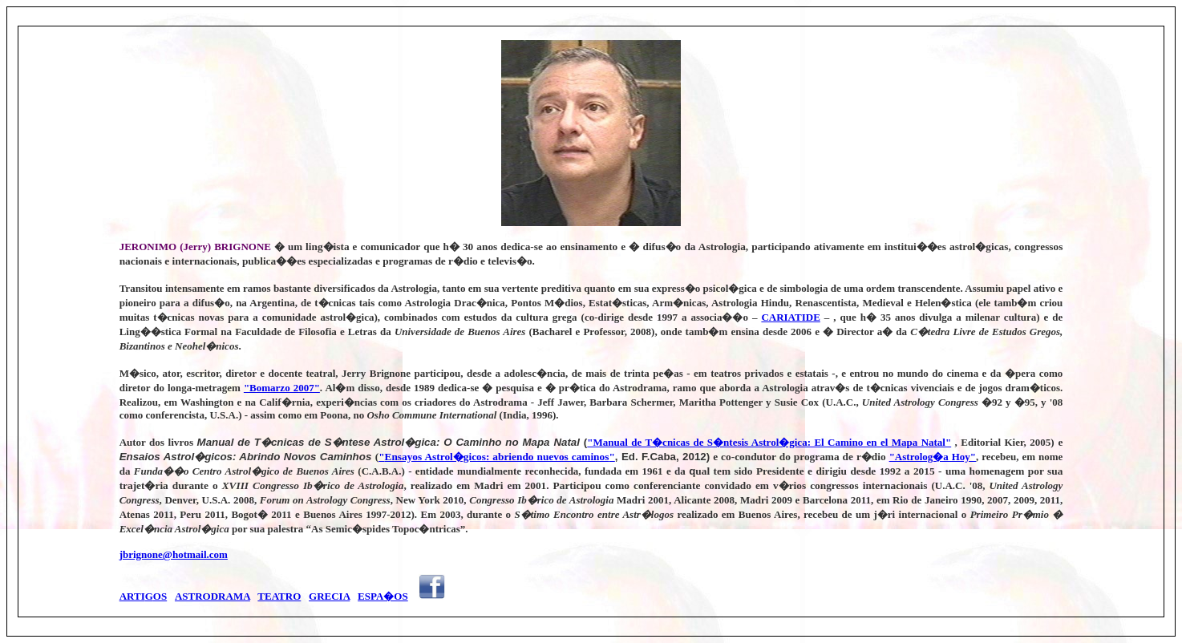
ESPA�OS (383, 596)
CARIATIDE (790, 317)
